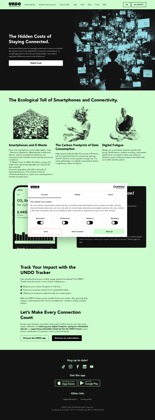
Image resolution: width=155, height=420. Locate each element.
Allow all (109, 231)
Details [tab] (77, 195)
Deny (46, 231)
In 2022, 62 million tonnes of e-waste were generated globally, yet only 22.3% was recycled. (30, 164)
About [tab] (110, 195)
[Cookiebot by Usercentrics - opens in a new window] (115, 187)
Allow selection (77, 231)
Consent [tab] (44, 195)
